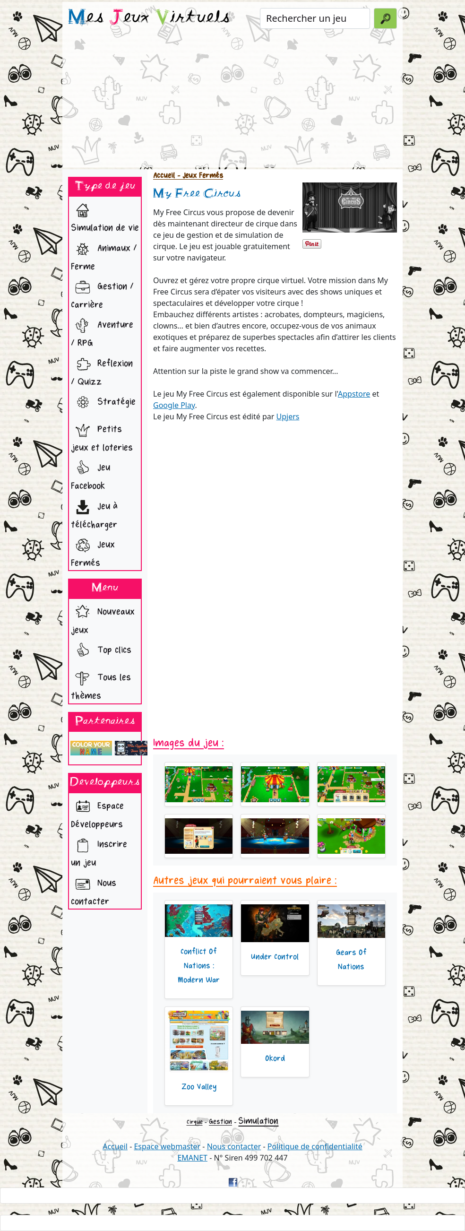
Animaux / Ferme (104, 254)
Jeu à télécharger (94, 512)
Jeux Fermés (93, 551)
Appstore (354, 394)
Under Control (275, 957)
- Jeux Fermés (199, 176)
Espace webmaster (167, 1146)
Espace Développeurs (97, 812)
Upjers (287, 416)
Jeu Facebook (90, 474)
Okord (275, 1058)
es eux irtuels (149, 18)
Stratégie (103, 403)
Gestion (220, 1121)
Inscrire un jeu (99, 850)
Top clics (101, 651)
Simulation (258, 1121)
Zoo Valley (198, 1087)
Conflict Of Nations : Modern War (199, 965)
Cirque (195, 1122)
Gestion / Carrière (102, 293)
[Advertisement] (232, 101)
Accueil (164, 176)
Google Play (174, 405)
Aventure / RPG (102, 331)
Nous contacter (93, 889)
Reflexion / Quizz (102, 370)
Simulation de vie (105, 216)
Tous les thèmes (101, 684)
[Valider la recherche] (385, 18)
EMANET (192, 1158)
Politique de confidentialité (314, 1146)
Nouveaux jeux (103, 618)
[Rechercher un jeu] (315, 18)
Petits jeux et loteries (102, 435)
